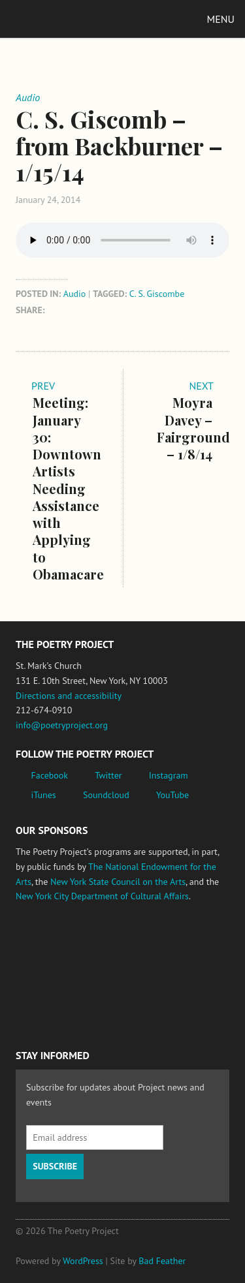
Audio (74, 294)
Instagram (168, 775)
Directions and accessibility (69, 696)
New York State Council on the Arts (118, 882)
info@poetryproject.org (62, 725)
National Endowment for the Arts (52, 937)
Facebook (50, 775)
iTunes (43, 795)
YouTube (172, 795)
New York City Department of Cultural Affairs (102, 896)
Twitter (108, 775)
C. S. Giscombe (156, 294)
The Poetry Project (71, 18)
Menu (221, 18)
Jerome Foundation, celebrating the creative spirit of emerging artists (136, 937)
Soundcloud (106, 795)
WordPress (83, 1261)
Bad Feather (162, 1261)
